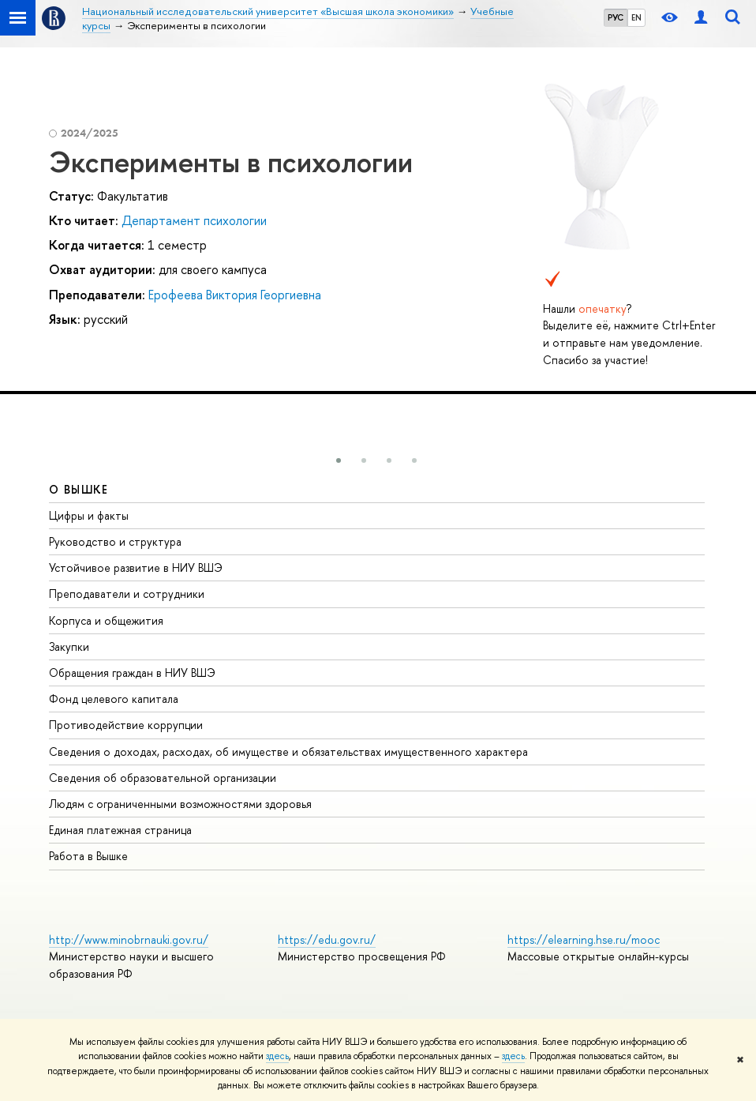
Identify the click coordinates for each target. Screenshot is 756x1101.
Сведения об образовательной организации (162, 777)
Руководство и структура (115, 541)
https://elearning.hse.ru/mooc (583, 939)
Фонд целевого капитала (113, 698)
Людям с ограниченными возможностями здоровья (180, 803)
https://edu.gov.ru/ (327, 939)
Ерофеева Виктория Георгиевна (234, 294)
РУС (615, 17)
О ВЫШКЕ (79, 489)
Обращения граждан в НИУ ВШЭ (132, 672)
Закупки (69, 646)
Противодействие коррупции (126, 724)
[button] (338, 460)
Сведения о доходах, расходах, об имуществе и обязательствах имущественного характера (288, 751)
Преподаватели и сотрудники (126, 593)
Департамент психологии (194, 220)
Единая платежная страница (120, 829)
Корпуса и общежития (106, 620)
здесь (277, 1056)
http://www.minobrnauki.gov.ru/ (128, 939)
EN (636, 17)
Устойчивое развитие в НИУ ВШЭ (136, 567)
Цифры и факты (89, 515)
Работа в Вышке (88, 855)
